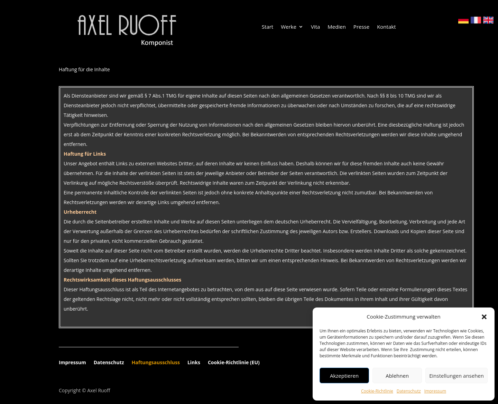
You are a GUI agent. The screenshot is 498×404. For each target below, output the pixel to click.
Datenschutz (409, 391)
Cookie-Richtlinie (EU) (234, 363)
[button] (484, 316)
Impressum (435, 391)
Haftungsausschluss (156, 363)
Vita (315, 27)
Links (193, 363)
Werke (288, 27)
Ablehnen (397, 375)
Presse (361, 27)
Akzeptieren (344, 375)
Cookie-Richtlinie (377, 391)
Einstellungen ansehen (456, 375)
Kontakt (386, 27)
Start (267, 27)
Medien (337, 27)
